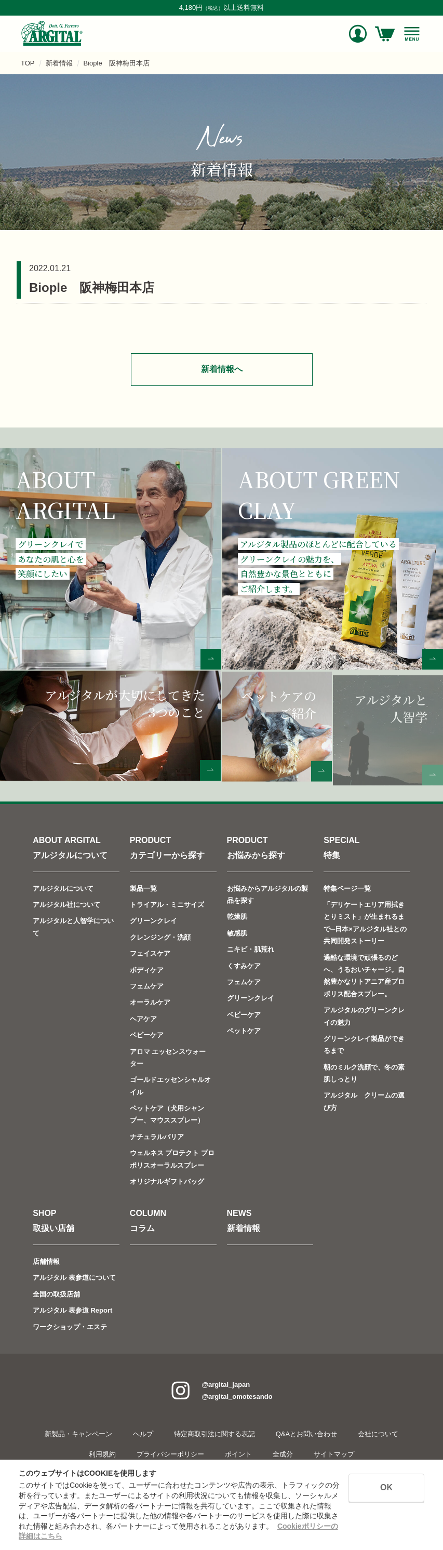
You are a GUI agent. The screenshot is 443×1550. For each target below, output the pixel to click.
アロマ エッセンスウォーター (168, 1057)
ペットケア (244, 1031)
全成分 (283, 1454)
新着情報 (59, 63)
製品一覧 (143, 888)
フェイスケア (150, 953)
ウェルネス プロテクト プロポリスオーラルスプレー (172, 1159)
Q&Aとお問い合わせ (306, 1434)
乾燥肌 (237, 916)
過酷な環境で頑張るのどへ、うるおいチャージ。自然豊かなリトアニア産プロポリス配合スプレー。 (364, 975)
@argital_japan (226, 1384)
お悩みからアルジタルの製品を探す (267, 894)
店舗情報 (46, 1261)
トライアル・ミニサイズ (167, 904)
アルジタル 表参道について (74, 1277)
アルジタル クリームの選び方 (364, 1101)
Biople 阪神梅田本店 (117, 63)
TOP (28, 63)
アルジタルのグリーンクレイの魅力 (364, 1016)
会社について (378, 1434)
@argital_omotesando (237, 1396)
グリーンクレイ (153, 921)
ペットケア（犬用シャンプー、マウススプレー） (167, 1114)
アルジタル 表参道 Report (72, 1310)
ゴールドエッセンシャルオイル (170, 1085)
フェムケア (147, 986)
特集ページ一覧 (347, 888)
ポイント (238, 1454)
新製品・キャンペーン (78, 1434)
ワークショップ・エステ (70, 1326)
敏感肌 (237, 933)
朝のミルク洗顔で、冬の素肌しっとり (364, 1073)
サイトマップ (334, 1454)
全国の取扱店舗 (56, 1294)
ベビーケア (147, 1035)
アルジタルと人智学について (73, 927)
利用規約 (102, 1454)
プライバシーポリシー (170, 1454)
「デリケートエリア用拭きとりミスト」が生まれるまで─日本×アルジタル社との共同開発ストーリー (365, 923)
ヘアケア (143, 1019)
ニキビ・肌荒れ (250, 949)
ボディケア (147, 969)
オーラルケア (150, 1002)
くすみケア (244, 965)
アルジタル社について (66, 904)
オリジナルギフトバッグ (167, 1181)
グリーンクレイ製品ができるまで (364, 1044)
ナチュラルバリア (157, 1137)
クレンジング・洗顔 (160, 937)
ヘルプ (143, 1434)
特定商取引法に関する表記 (214, 1434)
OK (386, 1487)
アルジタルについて (63, 888)
